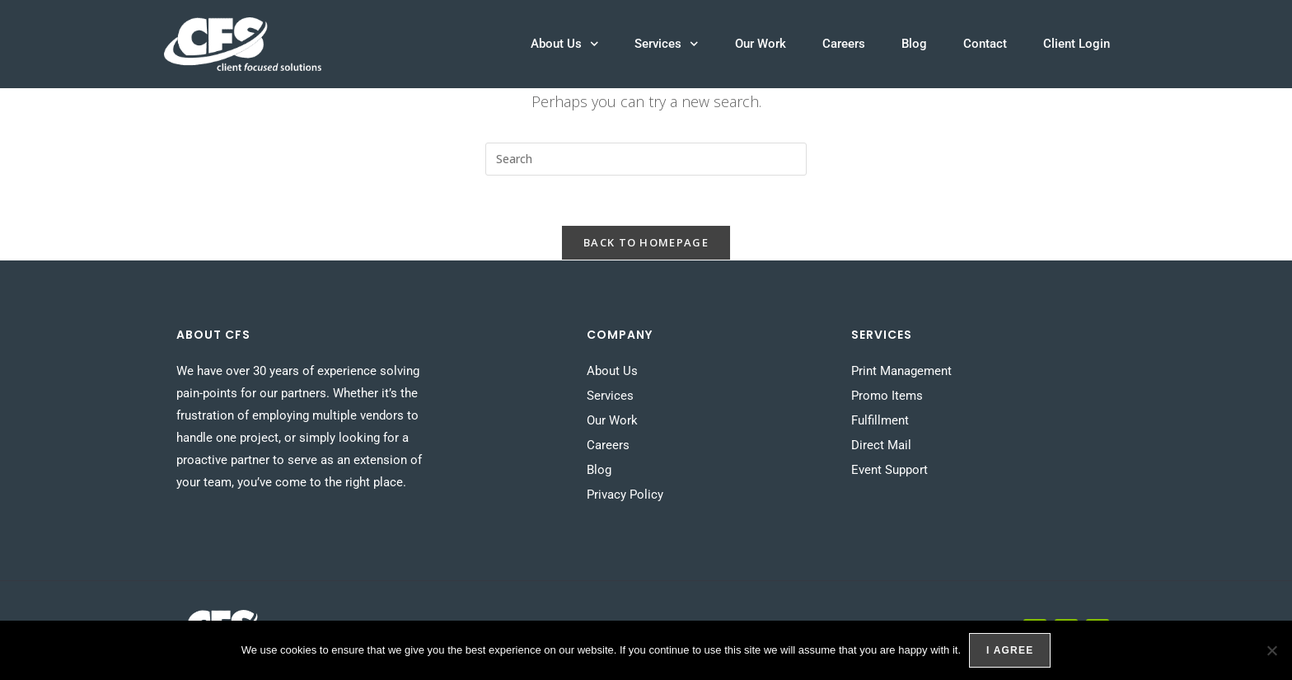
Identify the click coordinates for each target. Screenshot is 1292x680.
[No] (1271, 650)
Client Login (1076, 43)
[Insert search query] (646, 159)
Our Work (760, 43)
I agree (1009, 650)
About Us (565, 44)
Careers (843, 43)
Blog (914, 43)
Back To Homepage (646, 242)
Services (666, 44)
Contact (985, 43)
